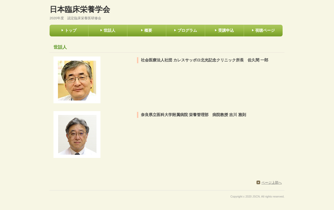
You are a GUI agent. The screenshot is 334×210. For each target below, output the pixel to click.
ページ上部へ (271, 182)
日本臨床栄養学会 (80, 9)
